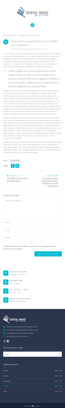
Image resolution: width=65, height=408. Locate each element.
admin (23, 36)
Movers (38, 406)
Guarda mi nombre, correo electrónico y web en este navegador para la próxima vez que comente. (29, 247)
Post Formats (34, 36)
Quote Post (15, 160)
